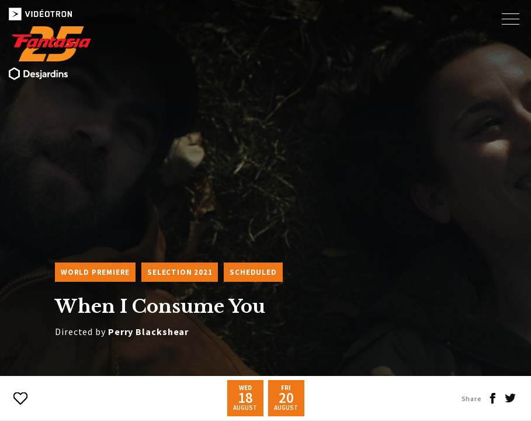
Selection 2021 (179, 272)
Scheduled (253, 272)
